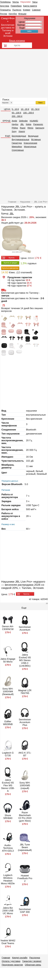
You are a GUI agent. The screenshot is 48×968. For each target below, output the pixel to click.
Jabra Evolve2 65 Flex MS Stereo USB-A (8, 785)
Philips (15, 128)
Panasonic (38, 124)
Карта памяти (30, 6)
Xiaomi (21, 131)
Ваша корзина (17, 40)
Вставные (36, 139)
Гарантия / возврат (31, 961)
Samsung (39, 128)
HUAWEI (34, 121)
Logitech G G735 (8, 754)
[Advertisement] (24, 73)
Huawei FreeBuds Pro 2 (24, 878)
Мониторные (30, 146)
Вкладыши (33, 136)
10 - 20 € (25, 109)
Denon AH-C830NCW (8, 627)
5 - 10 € (15, 109)
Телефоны (5, 2)
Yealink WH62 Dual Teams (7, 942)
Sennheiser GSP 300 (25, 910)
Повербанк (16, 6)
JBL (22, 124)
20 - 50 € (35, 109)
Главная (6, 957)
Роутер (3, 13)
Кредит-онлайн (19, 957)
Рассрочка (34, 957)
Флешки (22, 13)
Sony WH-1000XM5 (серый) (24, 785)
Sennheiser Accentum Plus (25, 722)
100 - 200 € (28, 112)
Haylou (15, 124)
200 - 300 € (17, 116)
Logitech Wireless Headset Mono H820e (8, 879)
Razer (23, 128)
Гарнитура (17, 143)
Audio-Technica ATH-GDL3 (8, 848)
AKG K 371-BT (24, 754)
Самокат (36, 10)
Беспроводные (19, 136)
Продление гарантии (12, 964)
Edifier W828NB (8, 723)
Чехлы (15, 2)
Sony (14, 131)
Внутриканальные (20, 139)
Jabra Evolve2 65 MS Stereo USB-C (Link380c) (25, 660)
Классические (30, 143)
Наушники (25, 2)
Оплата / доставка (11, 961)
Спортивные (18, 150)
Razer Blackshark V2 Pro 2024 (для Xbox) (25, 816)
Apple (14, 121)
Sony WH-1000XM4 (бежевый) (8, 691)
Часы (35, 2)
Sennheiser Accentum (25, 628)
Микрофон (17, 146)
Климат (26, 10)
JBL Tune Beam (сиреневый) (25, 847)
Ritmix (30, 128)
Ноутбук (13, 13)
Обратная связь (33, 964)
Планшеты (5, 10)
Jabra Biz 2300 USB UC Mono (7, 910)
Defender (23, 121)
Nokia (28, 124)
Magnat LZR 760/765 (24, 691)
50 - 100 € (16, 112)
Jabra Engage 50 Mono (7, 660)
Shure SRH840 (7, 816)
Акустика (4, 6)
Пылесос (16, 10)
